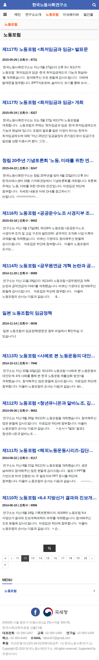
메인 (17, 14)
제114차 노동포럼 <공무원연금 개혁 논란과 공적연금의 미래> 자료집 (49, 265)
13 (32, 558)
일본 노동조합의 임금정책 (27, 313)
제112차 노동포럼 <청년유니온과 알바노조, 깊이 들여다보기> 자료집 (49, 403)
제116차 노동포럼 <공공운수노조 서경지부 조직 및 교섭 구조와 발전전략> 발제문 (49, 213)
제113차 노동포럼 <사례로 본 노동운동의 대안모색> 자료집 (49, 355)
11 (17, 558)
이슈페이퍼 (71, 14)
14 (40, 558)
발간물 (88, 14)
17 (62, 558)
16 (55, 558)
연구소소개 (33, 14)
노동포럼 (52, 14)
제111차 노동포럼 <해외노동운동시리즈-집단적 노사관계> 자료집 (49, 450)
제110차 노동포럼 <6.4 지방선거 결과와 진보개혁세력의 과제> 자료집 (49, 497)
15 (47, 558)
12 (25, 558)
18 (70, 558)
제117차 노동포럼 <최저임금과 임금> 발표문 (45, 49)
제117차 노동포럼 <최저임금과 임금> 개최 (42, 102)
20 (85, 558)
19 (77, 558)
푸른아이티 (9, 654)
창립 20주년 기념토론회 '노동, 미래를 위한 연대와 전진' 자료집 (49, 160)
